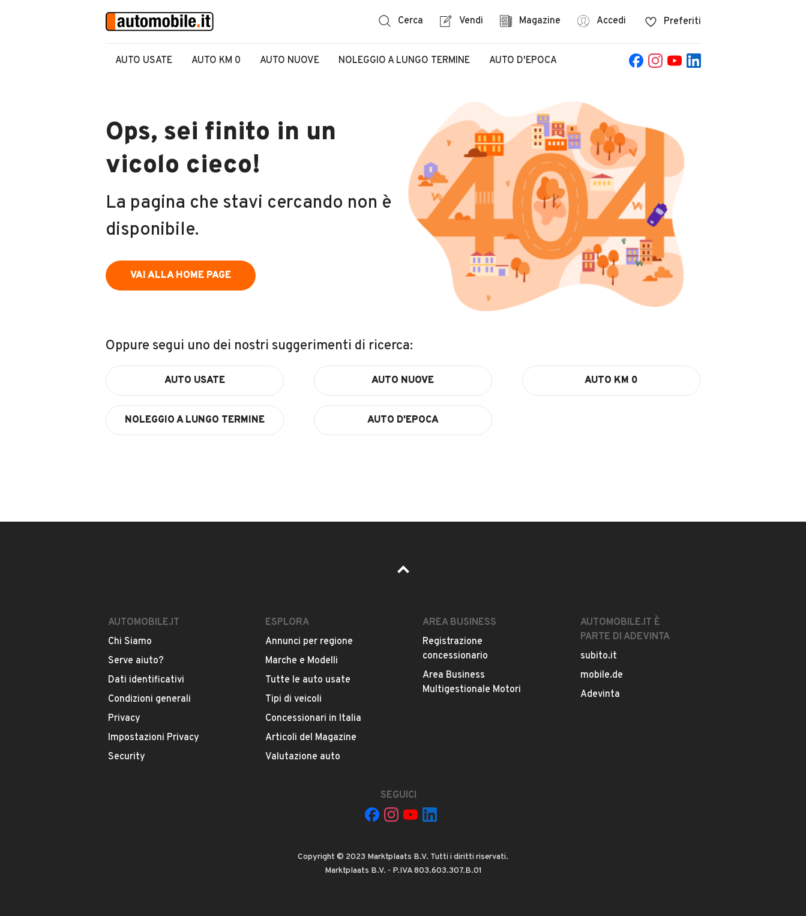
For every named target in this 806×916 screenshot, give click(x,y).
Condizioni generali (149, 699)
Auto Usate (143, 61)
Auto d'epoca (523, 61)
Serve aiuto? (136, 661)
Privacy (124, 719)
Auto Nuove (289, 61)
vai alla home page (180, 276)
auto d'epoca (403, 420)
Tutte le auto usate (307, 680)
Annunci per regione (309, 642)
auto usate (194, 381)
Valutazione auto (302, 757)
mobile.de (601, 675)
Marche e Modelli (301, 661)
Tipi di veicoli (293, 699)
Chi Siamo (130, 642)
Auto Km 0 (216, 61)
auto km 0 (611, 381)
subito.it (598, 656)
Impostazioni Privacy (153, 738)
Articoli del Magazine (310, 738)
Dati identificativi (146, 680)
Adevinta (600, 695)
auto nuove (402, 381)
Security (126, 757)
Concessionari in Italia (313, 719)
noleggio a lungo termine (195, 420)
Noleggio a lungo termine (404, 61)
